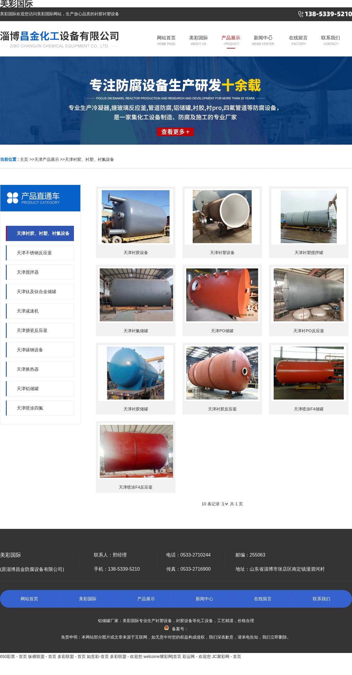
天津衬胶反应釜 (222, 409)
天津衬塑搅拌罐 (309, 252)
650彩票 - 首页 (13, 656)
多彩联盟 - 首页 (71, 656)
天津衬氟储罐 (135, 330)
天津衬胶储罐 (135, 409)
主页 (24, 159)
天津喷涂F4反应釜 (135, 487)
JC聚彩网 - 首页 (226, 656)
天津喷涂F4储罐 (308, 409)
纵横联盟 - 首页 (42, 656)
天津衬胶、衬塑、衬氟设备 (89, 159)
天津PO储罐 (222, 330)
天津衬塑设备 (222, 252)
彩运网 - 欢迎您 (196, 656)
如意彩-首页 (98, 656)
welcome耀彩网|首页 (162, 656)
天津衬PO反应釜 (308, 330)
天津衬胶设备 (135, 252)
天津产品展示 (46, 159)
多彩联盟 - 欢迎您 (126, 656)
